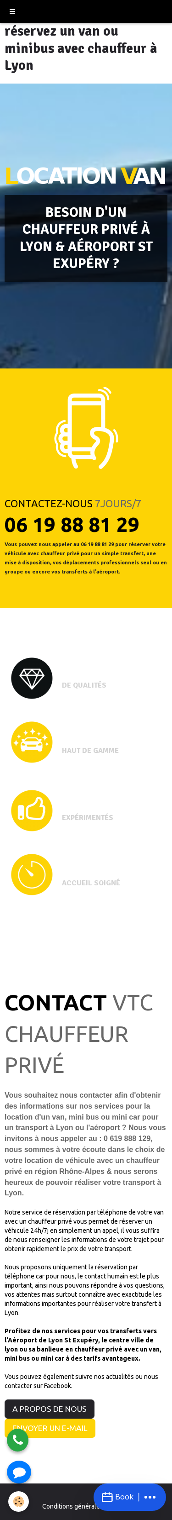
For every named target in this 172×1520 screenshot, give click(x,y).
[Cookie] (18, 1501)
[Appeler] (17, 1440)
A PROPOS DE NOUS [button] (49, 1408)
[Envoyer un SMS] (19, 1472)
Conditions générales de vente (86, 1506)
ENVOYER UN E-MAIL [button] (50, 1428)
